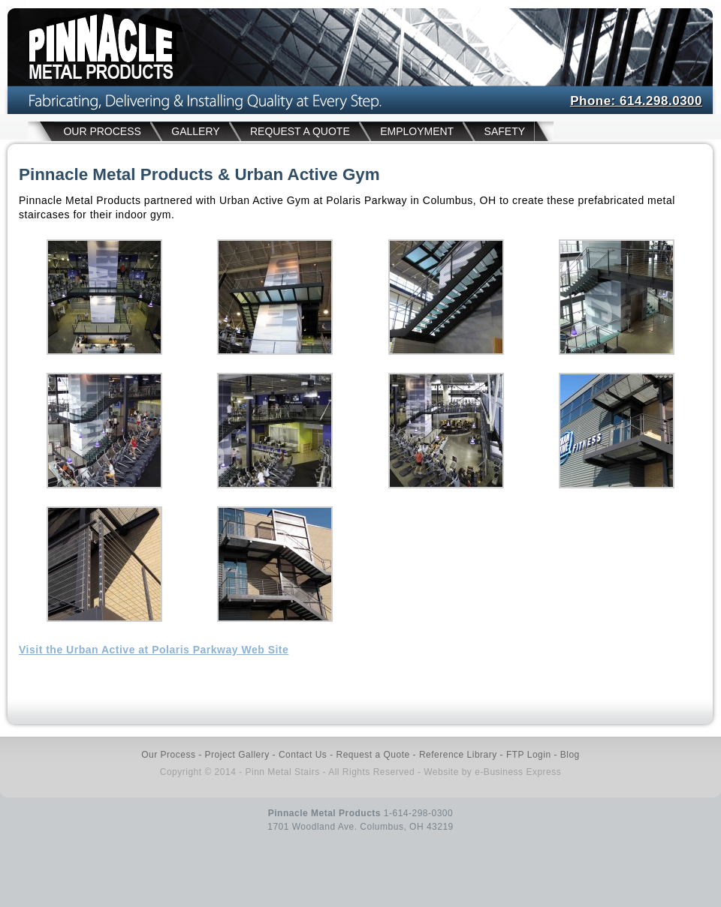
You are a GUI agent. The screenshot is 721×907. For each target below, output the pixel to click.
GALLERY (195, 131)
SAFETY (504, 131)
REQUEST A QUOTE (300, 131)
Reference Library (458, 754)
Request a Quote (372, 754)
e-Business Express (518, 772)
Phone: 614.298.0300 (636, 101)
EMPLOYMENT (417, 131)
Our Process (168, 754)
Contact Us (303, 754)
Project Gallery (237, 754)
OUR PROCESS (101, 131)
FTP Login (528, 754)
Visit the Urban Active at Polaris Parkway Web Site (153, 650)
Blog (570, 754)
